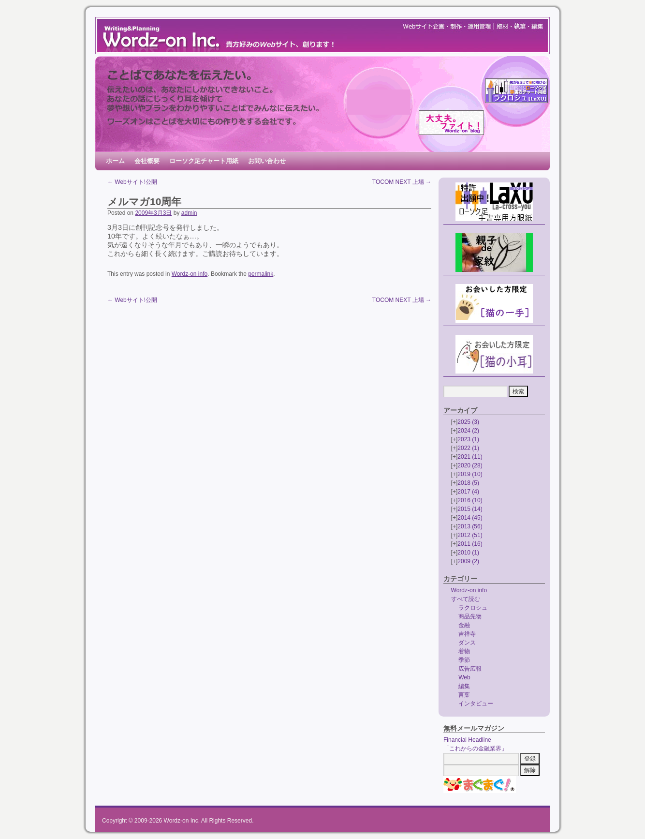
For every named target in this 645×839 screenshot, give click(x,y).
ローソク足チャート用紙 (203, 161)
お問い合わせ (267, 161)
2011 (469, 543)
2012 (469, 535)
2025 (468, 422)
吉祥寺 (467, 633)
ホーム (115, 161)
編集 (464, 686)
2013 (469, 526)
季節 (464, 660)
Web (464, 677)
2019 (469, 474)
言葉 (464, 694)
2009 (468, 561)
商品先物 (470, 616)
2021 (469, 456)
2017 (468, 491)
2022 (468, 448)
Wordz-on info (189, 273)
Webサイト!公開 (132, 182)
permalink (260, 273)
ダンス (467, 642)
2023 (468, 439)
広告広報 (470, 668)
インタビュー (475, 703)
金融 (464, 625)
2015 (469, 509)
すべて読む (465, 599)
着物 (464, 651)
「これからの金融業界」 (475, 748)
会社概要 (147, 161)
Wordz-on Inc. (182, 820)
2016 (469, 500)
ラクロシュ (472, 607)
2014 (469, 517)
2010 (468, 552)
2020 (469, 465)
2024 (468, 430)
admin (189, 213)
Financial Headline (467, 739)
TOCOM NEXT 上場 (401, 182)
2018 (468, 482)
